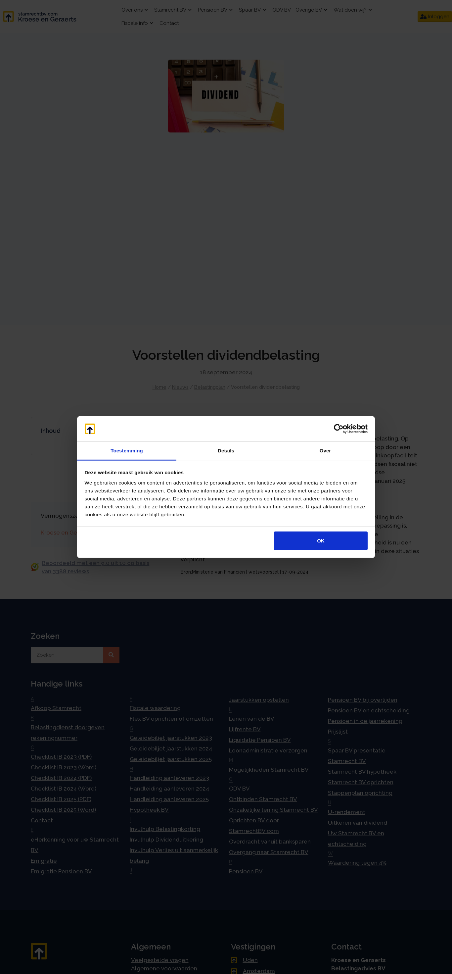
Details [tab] (226, 450)
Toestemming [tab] (127, 450)
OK (321, 540)
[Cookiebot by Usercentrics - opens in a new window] (339, 429)
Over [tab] (325, 450)
